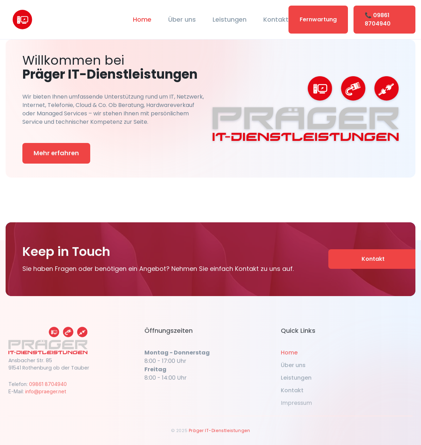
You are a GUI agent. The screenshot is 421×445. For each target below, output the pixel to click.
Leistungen (230, 19)
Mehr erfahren (56, 153)
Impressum (296, 406)
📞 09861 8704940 (378, 19)
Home (142, 19)
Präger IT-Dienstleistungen (219, 430)
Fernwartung (318, 19)
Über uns (182, 19)
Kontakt (275, 19)
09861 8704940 (48, 387)
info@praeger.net (45, 395)
